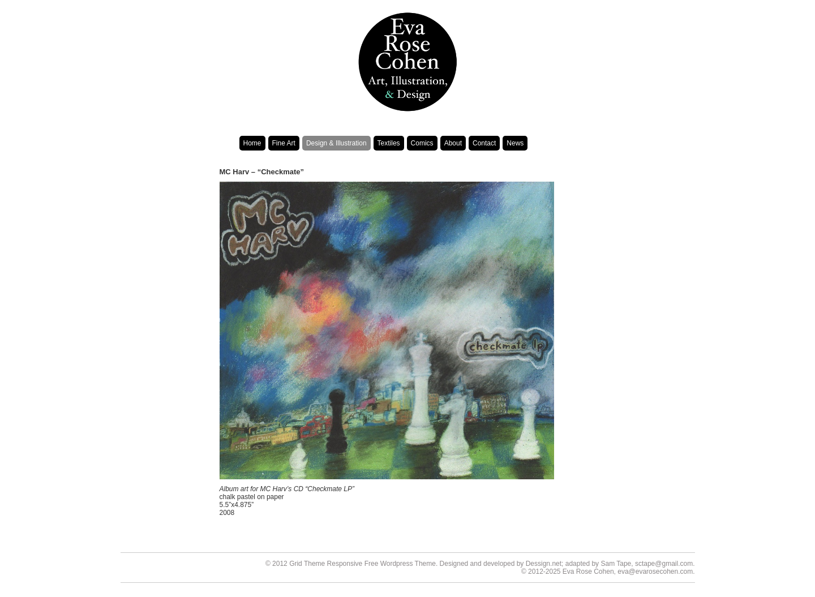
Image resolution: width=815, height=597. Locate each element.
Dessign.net (543, 564)
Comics (422, 143)
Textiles (389, 143)
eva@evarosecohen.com (655, 571)
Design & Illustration (336, 143)
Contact (484, 143)
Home (252, 143)
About (453, 143)
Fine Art (283, 143)
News (515, 143)
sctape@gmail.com (664, 564)
